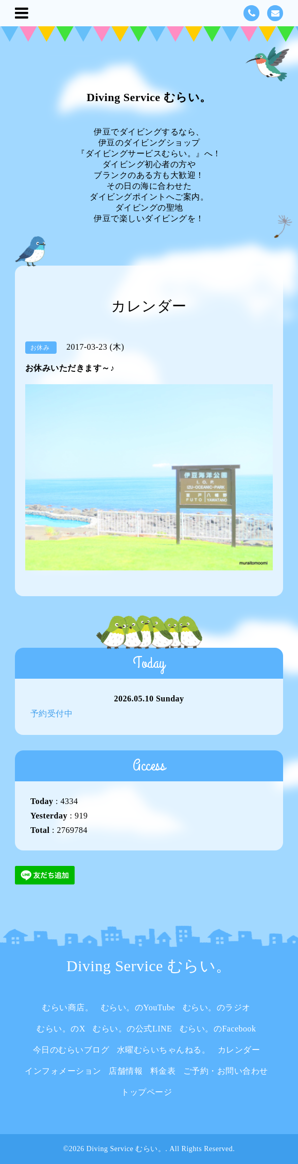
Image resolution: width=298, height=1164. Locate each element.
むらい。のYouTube (138, 1007)
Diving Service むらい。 (148, 97)
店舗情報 (126, 1071)
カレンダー (239, 1049)
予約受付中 (51, 713)
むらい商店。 (67, 1007)
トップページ (146, 1092)
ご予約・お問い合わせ (225, 1071)
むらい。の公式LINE (132, 1028)
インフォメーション (63, 1071)
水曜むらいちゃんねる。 (164, 1049)
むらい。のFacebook (218, 1028)
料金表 (163, 1071)
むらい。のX (61, 1028)
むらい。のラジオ (217, 1007)
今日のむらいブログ (71, 1049)
